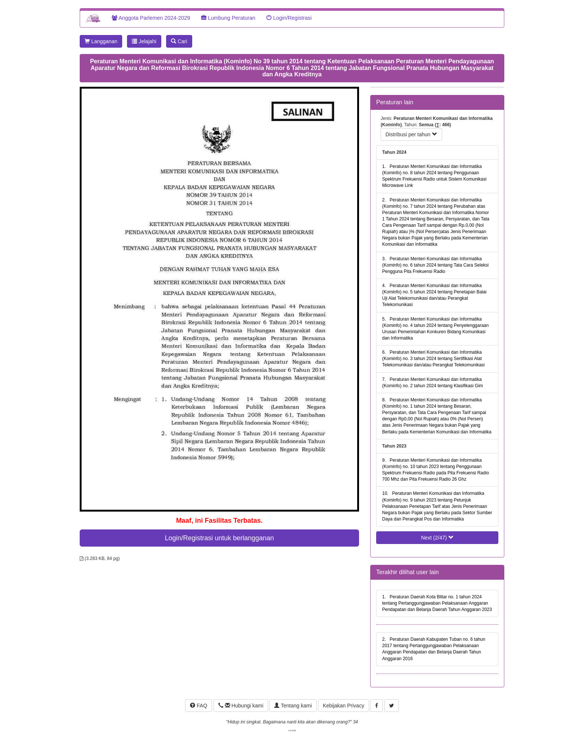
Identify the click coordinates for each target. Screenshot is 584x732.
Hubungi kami (240, 706)
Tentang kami (293, 706)
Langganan (101, 41)
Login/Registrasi (288, 18)
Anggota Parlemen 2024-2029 (151, 18)
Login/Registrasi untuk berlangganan (219, 538)
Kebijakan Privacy (343, 706)
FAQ (198, 706)
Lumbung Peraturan (228, 18)
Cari (179, 41)
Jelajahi (144, 41)
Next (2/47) (437, 538)
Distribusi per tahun (411, 134)
